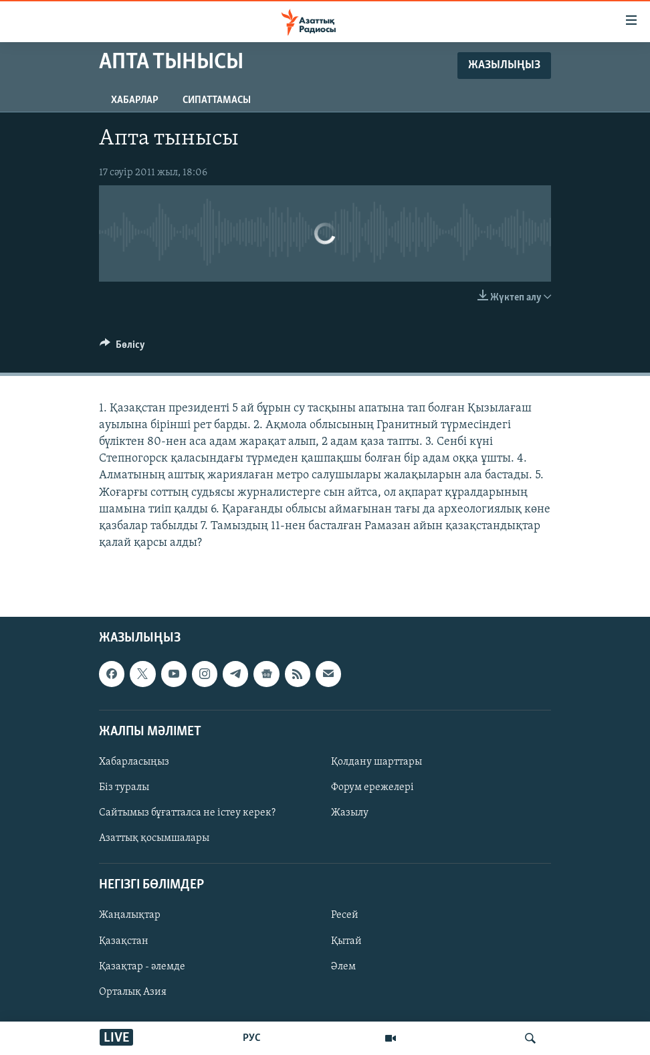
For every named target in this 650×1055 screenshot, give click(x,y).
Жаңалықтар (129, 915)
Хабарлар (134, 100)
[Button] (122, 348)
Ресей (344, 915)
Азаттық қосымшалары (154, 839)
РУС (252, 1038)
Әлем (343, 966)
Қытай (346, 941)
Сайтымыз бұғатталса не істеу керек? (187, 812)
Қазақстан (123, 941)
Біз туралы (124, 787)
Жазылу (349, 812)
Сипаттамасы (217, 100)
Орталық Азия (133, 992)
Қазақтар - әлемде (142, 966)
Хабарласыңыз (134, 762)
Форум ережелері (372, 787)
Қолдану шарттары (376, 762)
